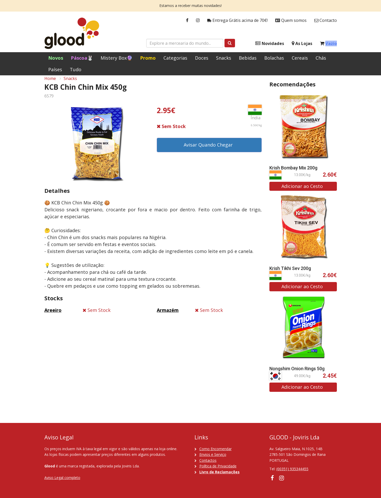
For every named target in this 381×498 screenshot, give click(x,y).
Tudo (75, 69)
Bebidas (248, 58)
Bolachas (274, 58)
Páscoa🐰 (82, 58)
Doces (201, 58)
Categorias (175, 58)
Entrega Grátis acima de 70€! (237, 20)
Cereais (300, 58)
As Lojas (302, 44)
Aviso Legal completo (62, 477)
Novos (55, 58)
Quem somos (291, 20)
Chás (321, 58)
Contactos (208, 460)
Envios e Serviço (212, 454)
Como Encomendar (215, 448)
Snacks (223, 58)
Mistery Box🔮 (116, 58)
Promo (148, 58)
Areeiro (53, 316)
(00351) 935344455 (292, 469)
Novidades (269, 44)
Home (50, 84)
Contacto (325, 20)
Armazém (168, 316)
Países (55, 69)
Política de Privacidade (218, 466)
